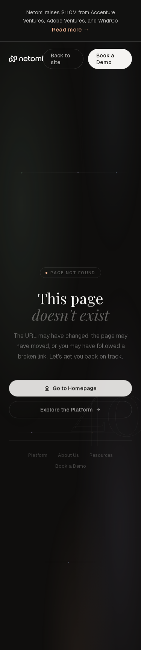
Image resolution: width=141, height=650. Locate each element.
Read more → (70, 29)
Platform (37, 456)
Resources (101, 456)
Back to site (60, 59)
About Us (68, 456)
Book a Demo (105, 59)
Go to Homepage (70, 389)
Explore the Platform (70, 410)
